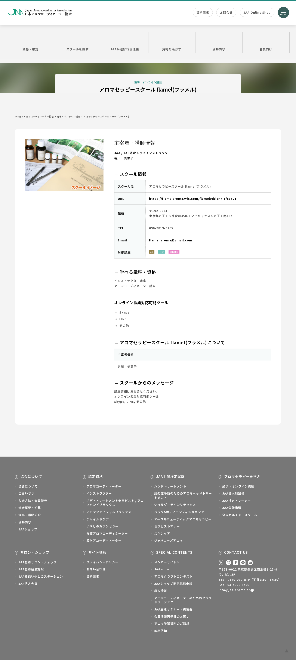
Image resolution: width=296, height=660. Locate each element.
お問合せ (226, 12)
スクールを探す (77, 42)
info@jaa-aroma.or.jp (236, 590)
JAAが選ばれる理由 (124, 42)
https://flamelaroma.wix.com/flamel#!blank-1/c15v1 (193, 198)
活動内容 (218, 42)
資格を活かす (171, 42)
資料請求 (202, 12)
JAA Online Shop (257, 12)
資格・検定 (30, 42)
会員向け (266, 42)
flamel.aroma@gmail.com (170, 240)
